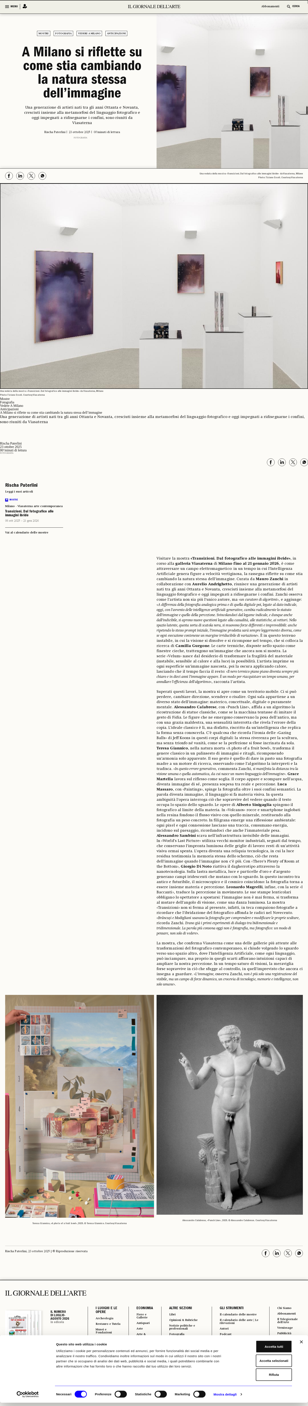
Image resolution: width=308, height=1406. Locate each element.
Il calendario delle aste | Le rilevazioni (237, 1325)
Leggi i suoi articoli (19, 491)
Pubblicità (284, 1335)
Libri (170, 1314)
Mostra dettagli (225, 1397)
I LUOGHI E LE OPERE (106, 1310)
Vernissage (285, 1329)
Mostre (43, 33)
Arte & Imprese (140, 1337)
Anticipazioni (116, 33)
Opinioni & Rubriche (183, 1320)
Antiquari (141, 1324)
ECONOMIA (141, 1308)
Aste (137, 1330)
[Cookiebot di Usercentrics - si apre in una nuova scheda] (27, 1397)
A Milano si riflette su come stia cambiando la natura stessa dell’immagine (82, 74)
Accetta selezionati (261, 1364)
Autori (222, 1333)
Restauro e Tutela (105, 1326)
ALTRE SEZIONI (177, 1308)
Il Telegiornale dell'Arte (288, 1322)
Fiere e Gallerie (140, 1316)
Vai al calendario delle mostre (26, 532)
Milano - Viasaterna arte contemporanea (34, 506)
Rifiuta (261, 1378)
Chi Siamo (284, 1308)
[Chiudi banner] (301, 1345)
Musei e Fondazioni (105, 1335)
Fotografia (63, 33)
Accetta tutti (261, 1350)
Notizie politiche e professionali (181, 1328)
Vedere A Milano (89, 33)
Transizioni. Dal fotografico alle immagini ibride (29, 514)
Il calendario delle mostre (233, 1316)
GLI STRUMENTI (229, 1308)
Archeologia (106, 1318)
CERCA (296, 6)
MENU (14, 6)
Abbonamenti (270, 6)
